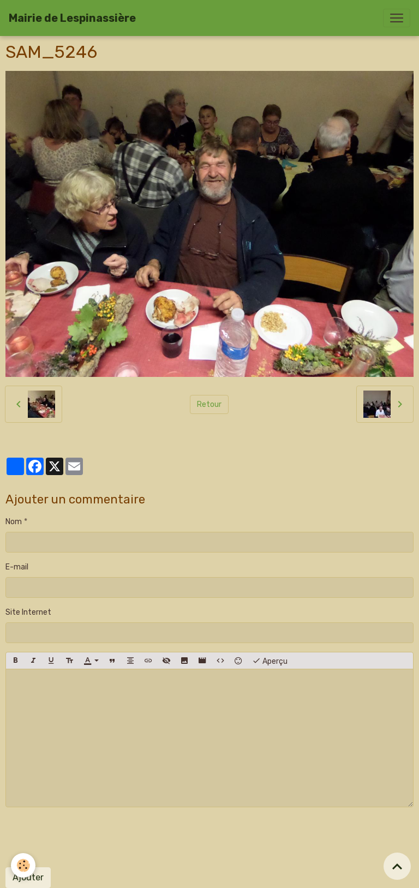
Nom (13, 521)
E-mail (16, 567)
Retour (209, 404)
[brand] (72, 18)
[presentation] (88, 837)
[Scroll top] (397, 866)
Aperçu (270, 660)
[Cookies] (23, 865)
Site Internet (28, 612)
